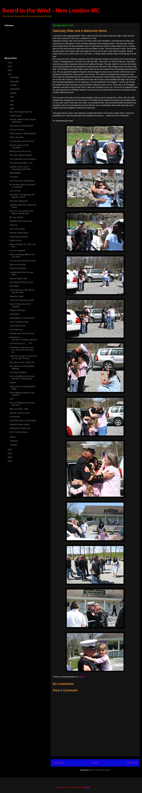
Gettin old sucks (17, 137)
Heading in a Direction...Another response (23, 338)
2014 (10, 66)
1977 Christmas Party (19, 322)
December (15, 77)
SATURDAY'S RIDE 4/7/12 (21, 282)
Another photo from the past (22, 333)
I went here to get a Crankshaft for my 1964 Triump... (23, 357)
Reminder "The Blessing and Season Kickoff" (22, 195)
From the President (18, 268)
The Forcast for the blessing (22, 181)
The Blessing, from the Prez (22, 141)
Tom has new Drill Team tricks (23, 261)
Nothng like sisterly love (20, 428)
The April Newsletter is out (21, 163)
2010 (10, 453)
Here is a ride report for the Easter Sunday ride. (21, 212)
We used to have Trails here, (22, 362)
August (13, 93)
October (14, 85)
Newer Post (58, 763)
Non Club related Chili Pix (21, 112)
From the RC (15, 191)
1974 (12, 399)
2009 (10, 457)
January (14, 445)
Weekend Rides (17, 296)
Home (96, 763)
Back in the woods (18, 264)
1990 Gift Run (16, 240)
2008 (10, 461)
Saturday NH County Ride (21, 221)
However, (14, 225)
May (12, 104)
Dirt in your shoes (17, 229)
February (14, 441)
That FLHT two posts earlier (22, 300)
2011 (10, 449)
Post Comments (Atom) (100, 770)
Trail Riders (15, 314)
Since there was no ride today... (23, 420)
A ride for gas (15, 115)
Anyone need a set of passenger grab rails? (20, 168)
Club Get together (17, 250)
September (15, 89)
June (12, 100)
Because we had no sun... (21, 151)
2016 (10, 62)
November (15, 81)
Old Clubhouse (16, 329)
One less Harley (17, 130)
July (12, 97)
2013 (10, 70)
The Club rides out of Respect (23, 159)
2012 (10, 74)
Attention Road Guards (20, 424)
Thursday (14, 177)
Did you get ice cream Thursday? (19, 146)
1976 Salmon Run (17, 326)
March (13, 437)
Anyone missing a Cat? (20, 413)
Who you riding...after (19, 409)
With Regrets (15, 173)
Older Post (132, 763)
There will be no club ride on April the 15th (22, 291)
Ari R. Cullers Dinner (19, 432)
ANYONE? (14, 286)
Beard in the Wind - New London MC (51, 10)
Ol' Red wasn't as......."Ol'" (21, 343)
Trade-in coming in (18, 310)
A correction (15, 417)
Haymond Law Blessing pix (21, 126)
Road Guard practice (19, 237)
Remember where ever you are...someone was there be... (22, 349)
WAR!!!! (13, 382)
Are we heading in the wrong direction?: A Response (22, 377)
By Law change (16, 217)
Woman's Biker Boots (19, 233)
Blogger (87, 787)
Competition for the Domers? (22, 318)
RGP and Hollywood (18, 201)
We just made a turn (18, 278)
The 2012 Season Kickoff (21, 155)
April (12, 108)
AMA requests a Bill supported (23, 133)
